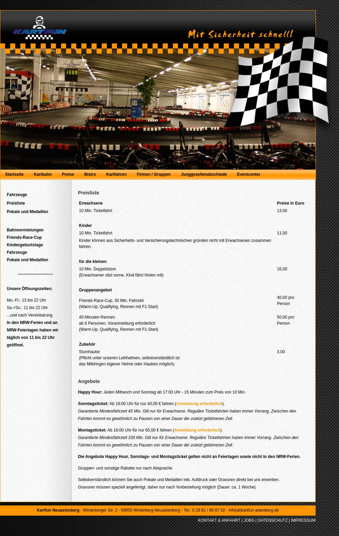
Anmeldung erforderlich (199, 403)
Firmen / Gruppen (154, 174)
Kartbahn (43, 174)
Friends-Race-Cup (24, 237)
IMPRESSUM (303, 520)
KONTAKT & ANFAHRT (219, 520)
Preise (68, 174)
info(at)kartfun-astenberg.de (253, 510)
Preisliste (16, 203)
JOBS (249, 520)
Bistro (90, 174)
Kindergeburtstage (25, 245)
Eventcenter (248, 174)
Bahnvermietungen (25, 230)
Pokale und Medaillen (27, 211)
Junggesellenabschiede (204, 174)
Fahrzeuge (17, 194)
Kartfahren (116, 174)
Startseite (14, 174)
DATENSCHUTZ (272, 520)
